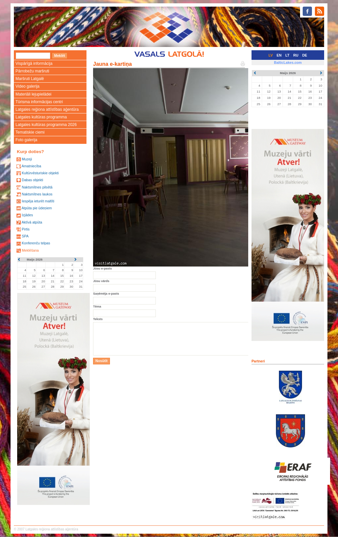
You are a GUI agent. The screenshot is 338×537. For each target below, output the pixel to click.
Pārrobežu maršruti (32, 71)
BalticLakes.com (288, 62)
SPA (25, 236)
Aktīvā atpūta (31, 222)
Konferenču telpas (36, 243)
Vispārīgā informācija (34, 63)
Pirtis (26, 229)
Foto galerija (26, 140)
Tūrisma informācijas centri (39, 102)
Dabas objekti (32, 180)
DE (304, 55)
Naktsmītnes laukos (37, 194)
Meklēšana (30, 250)
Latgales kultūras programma (41, 117)
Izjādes (27, 215)
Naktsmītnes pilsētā (37, 187)
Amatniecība (31, 166)
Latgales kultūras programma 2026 (46, 124)
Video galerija (28, 86)
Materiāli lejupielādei (33, 94)
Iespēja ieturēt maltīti (38, 201)
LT (287, 55)
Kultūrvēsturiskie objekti (40, 173)
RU (295, 55)
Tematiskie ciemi (30, 132)
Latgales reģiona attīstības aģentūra (47, 109)
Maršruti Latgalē (30, 78)
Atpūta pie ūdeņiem (36, 208)
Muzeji (27, 159)
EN (279, 55)
